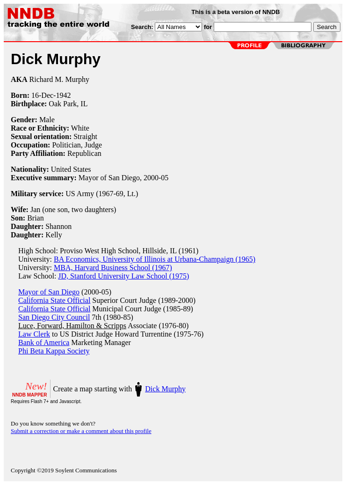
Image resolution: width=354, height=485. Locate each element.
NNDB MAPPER (29, 394)
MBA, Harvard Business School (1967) (113, 268)
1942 (63, 95)
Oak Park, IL (68, 104)
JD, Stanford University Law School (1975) (123, 276)
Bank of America (43, 342)
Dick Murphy (165, 389)
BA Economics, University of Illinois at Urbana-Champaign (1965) (154, 259)
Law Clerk (34, 334)
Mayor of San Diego (48, 292)
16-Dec (42, 95)
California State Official (54, 300)
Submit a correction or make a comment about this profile (81, 430)
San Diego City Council (54, 317)
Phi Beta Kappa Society (53, 351)
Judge (93, 145)
